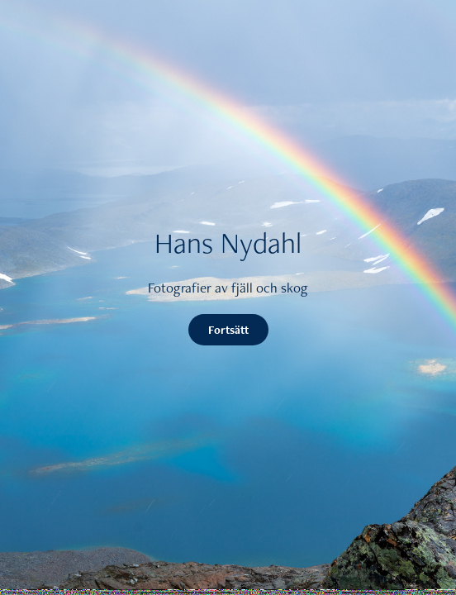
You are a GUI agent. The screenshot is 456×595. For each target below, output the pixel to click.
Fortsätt (228, 329)
